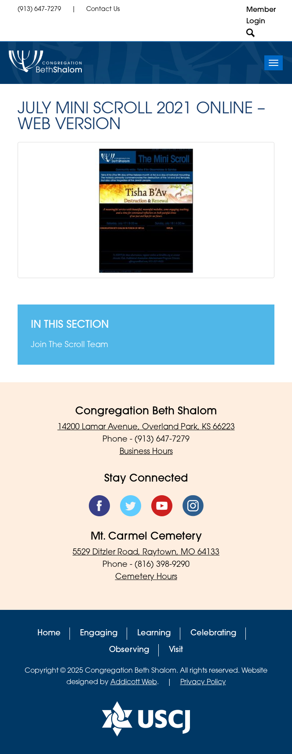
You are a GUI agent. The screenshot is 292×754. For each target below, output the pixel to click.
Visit (176, 650)
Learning (154, 633)
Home (49, 633)
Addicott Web (133, 682)
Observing (129, 650)
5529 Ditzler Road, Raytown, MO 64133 (146, 552)
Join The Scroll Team (69, 345)
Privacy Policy (203, 682)
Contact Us (103, 9)
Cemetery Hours (146, 577)
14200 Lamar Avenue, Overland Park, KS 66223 (146, 427)
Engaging (99, 633)
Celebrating (213, 633)
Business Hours (146, 452)
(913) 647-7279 (39, 9)
